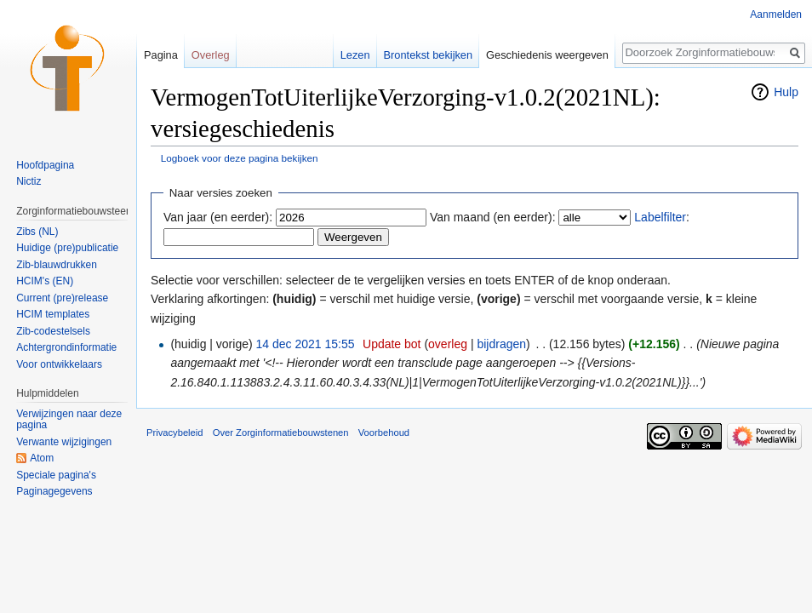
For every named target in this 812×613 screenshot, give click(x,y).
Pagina (161, 55)
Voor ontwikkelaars (59, 364)
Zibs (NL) (37, 232)
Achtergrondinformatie (66, 347)
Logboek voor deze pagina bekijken (239, 157)
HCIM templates (52, 314)
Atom (42, 458)
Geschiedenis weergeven (547, 55)
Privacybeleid (174, 432)
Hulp (786, 92)
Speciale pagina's (56, 475)
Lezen (355, 55)
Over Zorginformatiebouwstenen (281, 432)
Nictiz (28, 181)
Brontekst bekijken (428, 55)
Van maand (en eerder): (493, 217)
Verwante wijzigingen (64, 442)
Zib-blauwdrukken (56, 265)
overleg (447, 344)
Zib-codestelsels (53, 331)
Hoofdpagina (45, 165)
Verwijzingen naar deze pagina (69, 420)
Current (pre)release (62, 298)
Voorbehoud (383, 432)
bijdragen (501, 344)
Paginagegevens (54, 491)
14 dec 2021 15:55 (305, 344)
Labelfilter (660, 217)
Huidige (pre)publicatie (67, 248)
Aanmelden (776, 14)
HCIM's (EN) (44, 281)
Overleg (211, 55)
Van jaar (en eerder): (217, 217)
